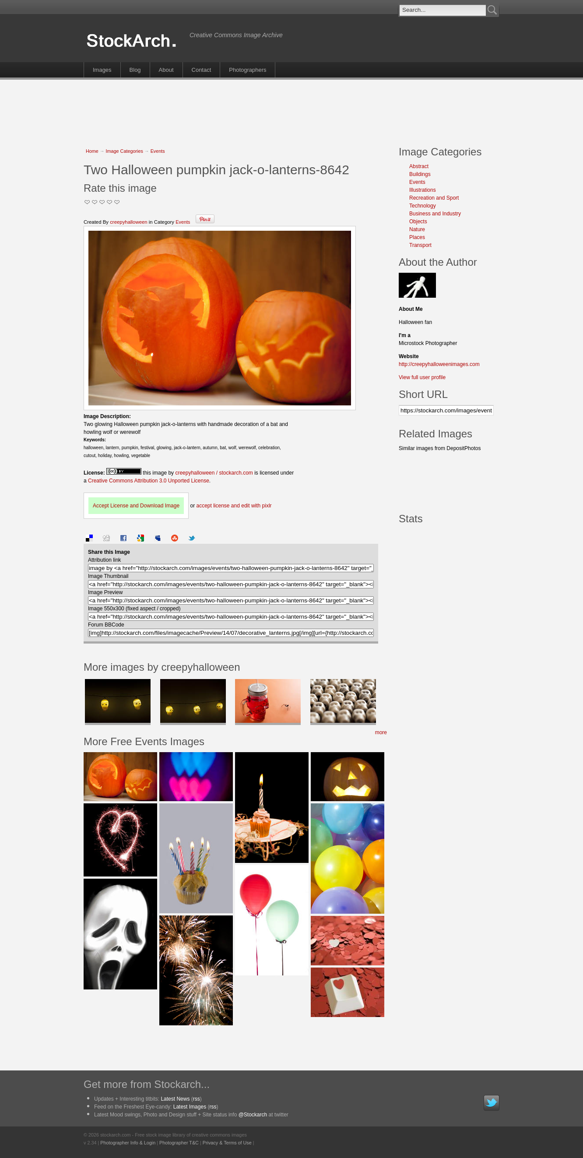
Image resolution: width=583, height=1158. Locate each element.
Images (102, 70)
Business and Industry (435, 214)
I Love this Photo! (117, 202)
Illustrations (422, 190)
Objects (418, 221)
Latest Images (189, 1107)
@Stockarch (253, 1115)
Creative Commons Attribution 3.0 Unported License (148, 481)
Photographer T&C (179, 1142)
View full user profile (422, 377)
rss (196, 1099)
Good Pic (102, 202)
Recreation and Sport (434, 198)
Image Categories (124, 151)
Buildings (420, 174)
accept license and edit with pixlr (233, 506)
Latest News (175, 1099)
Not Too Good (87, 202)
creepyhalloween (129, 222)
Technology (422, 206)
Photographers (247, 70)
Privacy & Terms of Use (227, 1142)
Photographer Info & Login (127, 1142)
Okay (94, 202)
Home (92, 151)
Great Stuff (109, 202)
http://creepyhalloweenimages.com (439, 364)
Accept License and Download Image (136, 506)
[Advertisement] (291, 108)
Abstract (418, 166)
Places (417, 237)
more (381, 732)
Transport (420, 245)
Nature (417, 229)
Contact (201, 70)
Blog (135, 70)
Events (158, 151)
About (166, 70)
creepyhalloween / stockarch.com (214, 473)
